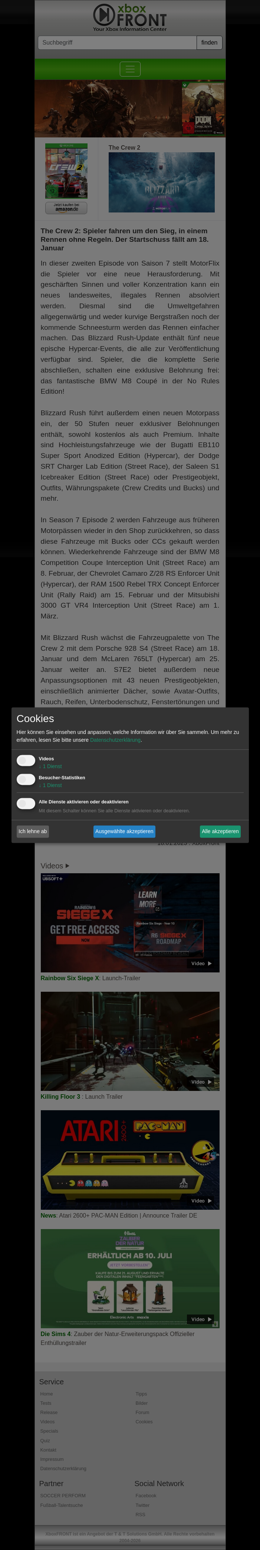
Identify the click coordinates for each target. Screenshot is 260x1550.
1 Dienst (50, 766)
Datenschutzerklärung (115, 740)
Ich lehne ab (33, 831)
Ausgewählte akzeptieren (124, 831)
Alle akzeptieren (220, 831)
